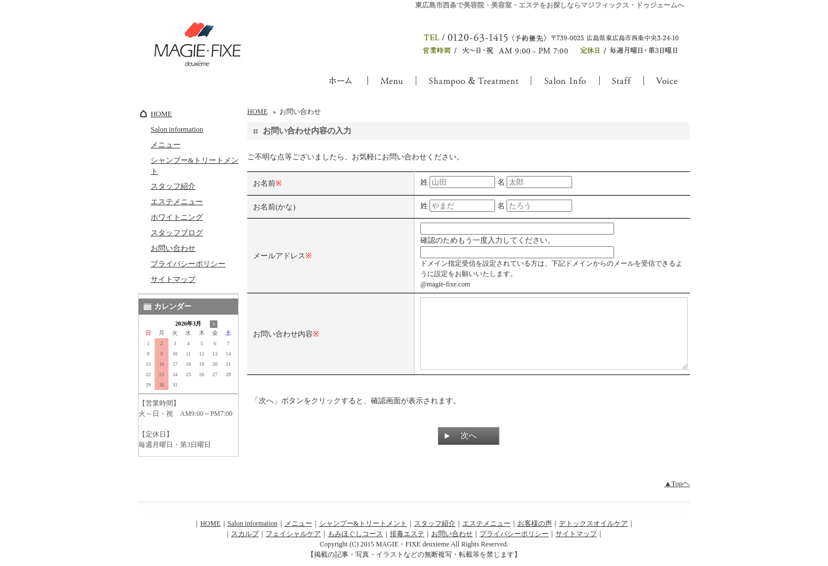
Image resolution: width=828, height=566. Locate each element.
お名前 (264, 183)
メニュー (166, 145)
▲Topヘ (677, 490)
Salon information (177, 129)
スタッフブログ (177, 233)
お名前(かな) (274, 206)
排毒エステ (407, 540)
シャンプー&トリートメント (195, 165)
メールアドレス (279, 255)
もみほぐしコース (355, 540)
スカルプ (245, 540)
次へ (469, 449)
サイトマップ (173, 280)
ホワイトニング (177, 217)
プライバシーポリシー (188, 264)
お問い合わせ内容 (283, 340)
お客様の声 (535, 530)
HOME (161, 114)
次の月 (213, 324)
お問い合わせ (173, 248)
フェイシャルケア (293, 540)
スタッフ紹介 (173, 186)
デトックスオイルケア (593, 530)
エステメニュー (177, 202)
